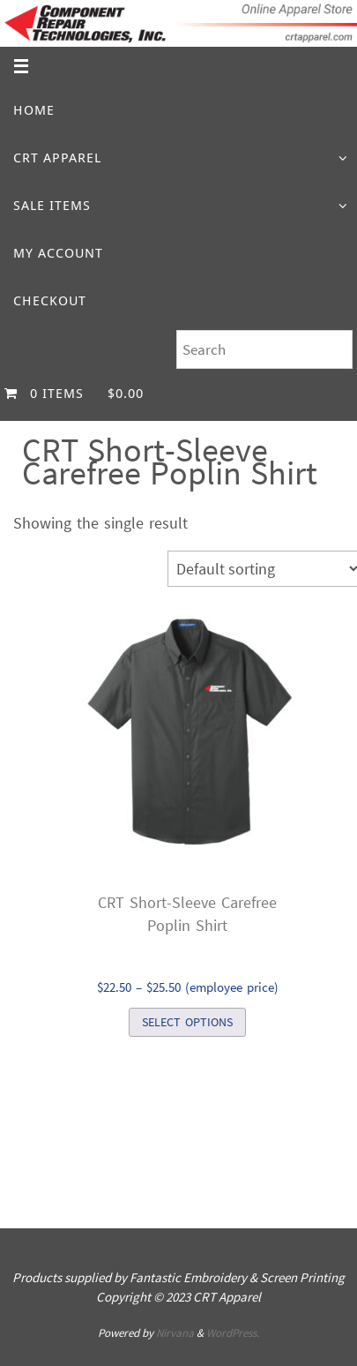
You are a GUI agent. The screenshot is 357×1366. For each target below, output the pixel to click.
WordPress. (232, 1332)
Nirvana (175, 1332)
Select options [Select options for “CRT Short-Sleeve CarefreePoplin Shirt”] (187, 1022)
